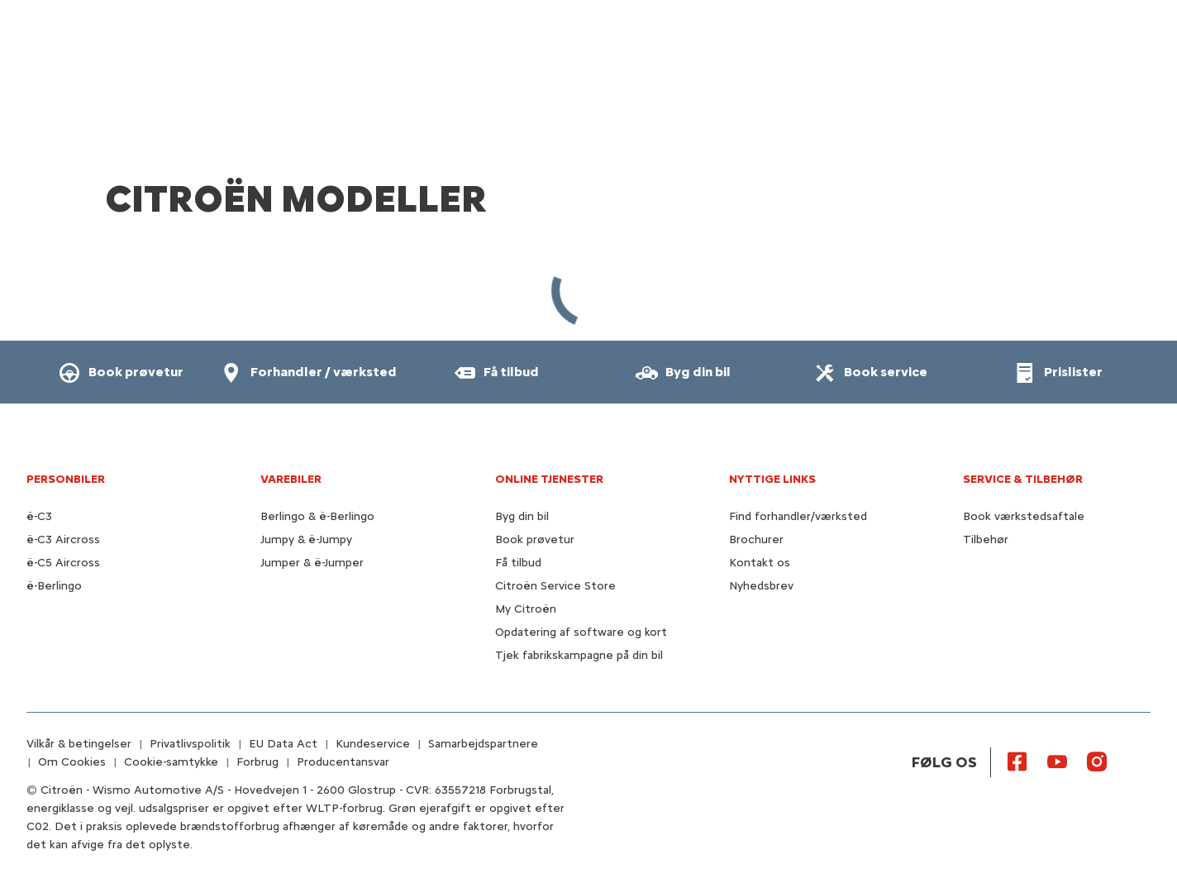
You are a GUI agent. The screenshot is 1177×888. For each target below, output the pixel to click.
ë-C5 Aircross (63, 563)
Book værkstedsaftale (1023, 516)
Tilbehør (985, 539)
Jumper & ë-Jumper (312, 563)
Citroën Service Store (555, 586)
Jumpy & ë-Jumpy (306, 539)
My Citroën (525, 609)
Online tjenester (549, 479)
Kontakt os (759, 563)
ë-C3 (39, 516)
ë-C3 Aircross (63, 539)
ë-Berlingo (54, 586)
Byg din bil (522, 516)
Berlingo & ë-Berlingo (317, 516)
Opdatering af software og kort (581, 632)
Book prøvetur (534, 539)
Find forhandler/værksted (798, 516)
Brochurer (756, 539)
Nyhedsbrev (761, 586)
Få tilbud (518, 563)
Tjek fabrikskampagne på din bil (579, 655)
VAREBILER (291, 479)
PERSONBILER (65, 479)
